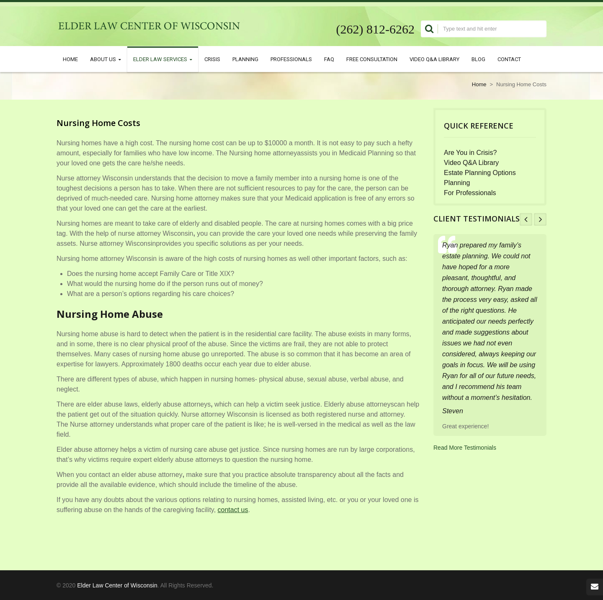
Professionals (291, 59)
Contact (509, 59)
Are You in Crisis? (470, 152)
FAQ (329, 59)
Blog (478, 59)
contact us (233, 509)
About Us (105, 59)
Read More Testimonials (464, 447)
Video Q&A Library (434, 59)
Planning (245, 59)
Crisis (212, 59)
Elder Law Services (162, 59)
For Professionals (470, 192)
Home (70, 59)
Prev (526, 219)
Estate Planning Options (480, 172)
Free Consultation (371, 59)
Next (540, 219)
